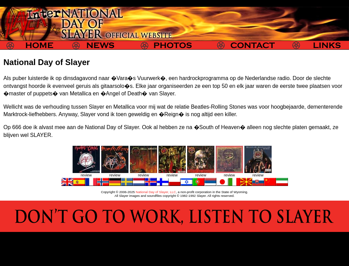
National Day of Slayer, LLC (156, 192)
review (86, 175)
